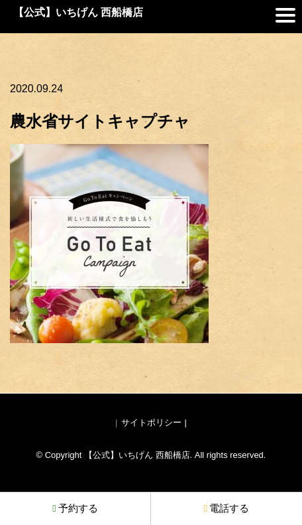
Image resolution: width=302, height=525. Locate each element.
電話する (226, 508)
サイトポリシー (151, 422)
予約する (74, 508)
